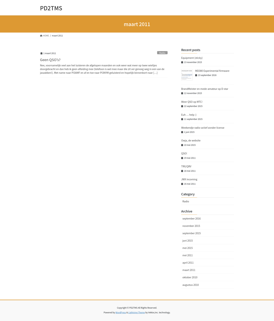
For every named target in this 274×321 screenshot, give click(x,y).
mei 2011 (187, 255)
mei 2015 (187, 248)
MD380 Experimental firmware (212, 70)
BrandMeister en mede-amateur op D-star (204, 88)
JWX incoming (189, 179)
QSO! (184, 153)
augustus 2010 (190, 285)
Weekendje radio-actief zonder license (202, 127)
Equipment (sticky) (192, 58)
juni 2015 (187, 240)
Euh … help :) (188, 114)
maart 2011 (188, 270)
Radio (162, 52)
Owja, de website (190, 140)
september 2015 (191, 233)
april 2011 (188, 262)
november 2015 (191, 226)
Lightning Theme (136, 312)
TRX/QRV (186, 166)
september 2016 (191, 218)
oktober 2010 (189, 277)
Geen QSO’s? (50, 59)
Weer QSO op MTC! (192, 101)
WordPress (121, 312)
